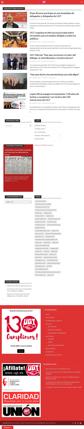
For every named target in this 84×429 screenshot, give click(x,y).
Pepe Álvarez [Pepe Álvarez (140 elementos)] (40, 267)
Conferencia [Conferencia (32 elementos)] (51, 222)
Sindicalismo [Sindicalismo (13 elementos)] (39, 270)
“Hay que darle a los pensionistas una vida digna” (55, 74)
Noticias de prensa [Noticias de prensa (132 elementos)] (50, 261)
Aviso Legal (16, 427)
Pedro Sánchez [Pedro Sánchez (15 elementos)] (52, 264)
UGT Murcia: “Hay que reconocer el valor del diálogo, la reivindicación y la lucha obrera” (53, 57)
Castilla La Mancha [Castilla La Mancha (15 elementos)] (54, 219)
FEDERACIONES (39, 139)
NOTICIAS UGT (52, 330)
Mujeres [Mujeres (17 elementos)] (53, 258)
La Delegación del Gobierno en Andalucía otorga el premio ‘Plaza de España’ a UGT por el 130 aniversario (63, 387)
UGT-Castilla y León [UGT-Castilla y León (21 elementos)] (41, 273)
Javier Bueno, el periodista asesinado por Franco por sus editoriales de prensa (15, 152)
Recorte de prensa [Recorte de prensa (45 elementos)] (53, 267)
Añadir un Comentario (46, 19)
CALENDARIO (50, 355)
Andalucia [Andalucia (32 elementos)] (47, 213)
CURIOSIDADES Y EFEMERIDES (57, 337)
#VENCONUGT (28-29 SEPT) (54, 359)
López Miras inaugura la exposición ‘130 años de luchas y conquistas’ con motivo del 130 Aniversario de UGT (55, 97)
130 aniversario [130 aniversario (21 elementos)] (40, 201)
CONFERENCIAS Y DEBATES (54, 324)
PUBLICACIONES (50, 352)
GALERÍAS (51, 343)
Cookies (22, 427)
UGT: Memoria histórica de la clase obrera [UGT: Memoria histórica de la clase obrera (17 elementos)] (47, 276)
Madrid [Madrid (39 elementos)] (54, 255)
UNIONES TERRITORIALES (42, 136)
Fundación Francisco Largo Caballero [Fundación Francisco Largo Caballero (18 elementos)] (46, 243)
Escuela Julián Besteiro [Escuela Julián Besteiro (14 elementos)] (42, 231)
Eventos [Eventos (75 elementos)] (55, 231)
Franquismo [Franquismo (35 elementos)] (50, 240)
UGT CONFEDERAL (40, 132)
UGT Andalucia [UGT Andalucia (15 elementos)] (40, 279)
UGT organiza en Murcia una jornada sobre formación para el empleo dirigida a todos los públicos (53, 35)
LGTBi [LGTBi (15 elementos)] (46, 255)
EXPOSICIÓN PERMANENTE (56, 349)
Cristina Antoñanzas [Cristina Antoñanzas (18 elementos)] (53, 225)
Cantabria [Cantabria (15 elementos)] (50, 216)
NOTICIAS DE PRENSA (54, 334)
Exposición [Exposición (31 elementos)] (39, 234)
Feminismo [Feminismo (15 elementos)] (39, 240)
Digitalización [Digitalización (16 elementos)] (40, 228)
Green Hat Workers (50, 427)
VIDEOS (50, 346)
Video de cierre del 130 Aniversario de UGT (19, 289)
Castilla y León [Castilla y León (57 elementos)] (40, 222)
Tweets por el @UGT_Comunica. (43, 145)
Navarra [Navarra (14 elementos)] (38, 261)
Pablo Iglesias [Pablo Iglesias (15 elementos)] (40, 264)
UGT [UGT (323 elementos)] (49, 270)
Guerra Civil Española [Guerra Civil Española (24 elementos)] (42, 249)
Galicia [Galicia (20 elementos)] (56, 246)
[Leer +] (15, 181)
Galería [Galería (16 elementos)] (38, 246)
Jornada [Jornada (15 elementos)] (38, 255)
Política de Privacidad (31, 427)
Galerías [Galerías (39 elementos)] (47, 246)
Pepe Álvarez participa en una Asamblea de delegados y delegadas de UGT (52, 15)
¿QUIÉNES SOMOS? (40, 126)
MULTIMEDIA (50, 340)
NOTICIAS (48, 328)
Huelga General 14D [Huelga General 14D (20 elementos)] (41, 252)
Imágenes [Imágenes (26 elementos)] (54, 252)
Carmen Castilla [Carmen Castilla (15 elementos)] (40, 219)
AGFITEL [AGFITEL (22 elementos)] (38, 213)
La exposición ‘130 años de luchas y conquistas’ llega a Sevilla (63, 391)
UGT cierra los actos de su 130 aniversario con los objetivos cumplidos (19, 293)
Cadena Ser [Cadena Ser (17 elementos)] (39, 216)
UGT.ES (21, 355)
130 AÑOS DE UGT (39, 129)
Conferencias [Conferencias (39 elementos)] (40, 225)
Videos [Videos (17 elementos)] (51, 279)
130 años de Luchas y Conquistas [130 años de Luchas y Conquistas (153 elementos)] (45, 210)
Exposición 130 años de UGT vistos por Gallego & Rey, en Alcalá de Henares (18, 298)
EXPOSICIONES (50, 321)
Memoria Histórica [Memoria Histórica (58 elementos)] (41, 258)
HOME (47, 318)
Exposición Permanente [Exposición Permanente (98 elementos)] (42, 237)
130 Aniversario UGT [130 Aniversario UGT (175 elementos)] (42, 207)
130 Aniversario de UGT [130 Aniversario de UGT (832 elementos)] (43, 204)
